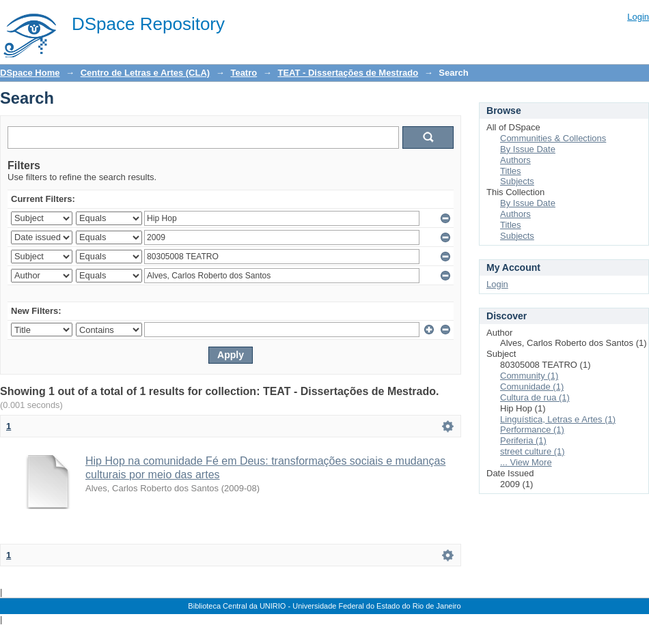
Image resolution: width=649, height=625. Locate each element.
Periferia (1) (523, 440)
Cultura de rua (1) (535, 397)
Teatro (243, 73)
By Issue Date (527, 149)
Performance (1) (532, 429)
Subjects (517, 181)
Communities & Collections (553, 138)
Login (638, 17)
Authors (515, 160)
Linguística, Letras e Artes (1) (558, 419)
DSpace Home (29, 73)
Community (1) (529, 375)
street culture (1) (532, 451)
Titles (510, 171)
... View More (526, 462)
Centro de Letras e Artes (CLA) (145, 73)
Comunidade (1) (532, 386)
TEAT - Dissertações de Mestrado (347, 73)
